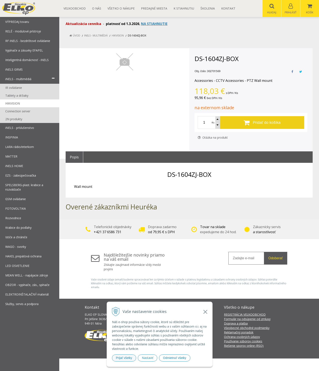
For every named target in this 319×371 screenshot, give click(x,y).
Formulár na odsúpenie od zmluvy (247, 319)
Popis (74, 157)
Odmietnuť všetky (174, 358)
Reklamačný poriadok (238, 333)
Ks (213, 122)
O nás (96, 8)
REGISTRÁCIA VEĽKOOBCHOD (245, 315)
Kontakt (228, 8)
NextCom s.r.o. (235, 365)
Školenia (207, 8)
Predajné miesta (154, 8)
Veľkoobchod (75, 8)
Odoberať (275, 258)
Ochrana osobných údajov (242, 337)
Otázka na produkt (213, 138)
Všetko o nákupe (121, 8)
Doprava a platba (236, 324)
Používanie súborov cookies (243, 341)
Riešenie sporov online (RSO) (244, 346)
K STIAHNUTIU (184, 8)
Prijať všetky (124, 358)
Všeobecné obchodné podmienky (246, 328)
